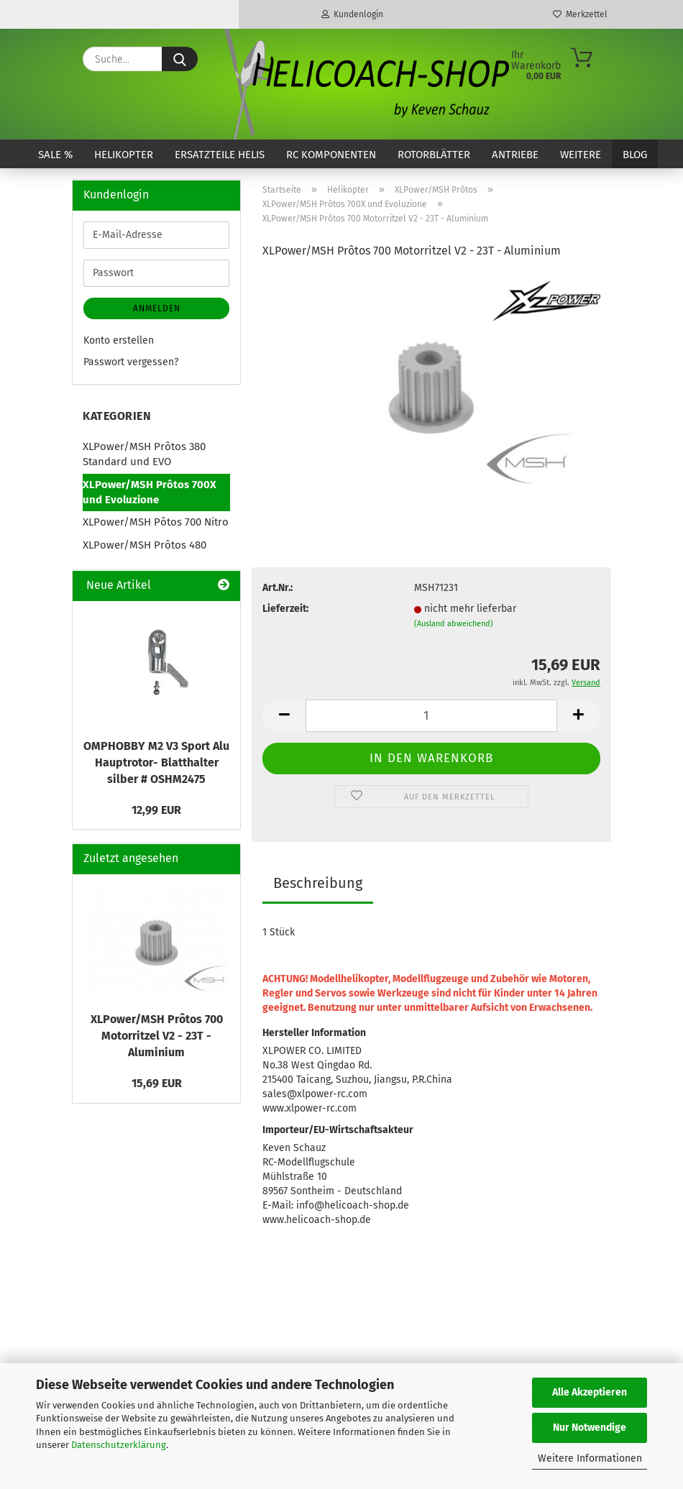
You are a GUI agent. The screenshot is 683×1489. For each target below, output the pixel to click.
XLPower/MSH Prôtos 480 (144, 545)
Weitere (580, 154)
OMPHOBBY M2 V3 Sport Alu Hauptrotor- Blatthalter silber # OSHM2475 (156, 762)
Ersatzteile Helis (220, 154)
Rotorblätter (434, 154)
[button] (284, 716)
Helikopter (123, 154)
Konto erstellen (118, 340)
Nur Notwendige (589, 1427)
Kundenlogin (352, 14)
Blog (635, 154)
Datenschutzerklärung (118, 1444)
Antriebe (515, 154)
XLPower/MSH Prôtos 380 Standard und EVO (144, 454)
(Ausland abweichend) (453, 623)
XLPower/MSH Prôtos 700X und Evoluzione (149, 492)
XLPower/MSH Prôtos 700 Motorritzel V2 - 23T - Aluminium (157, 1035)
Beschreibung (317, 883)
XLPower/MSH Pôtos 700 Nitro (156, 522)
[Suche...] (180, 59)
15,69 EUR (157, 1083)
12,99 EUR (156, 810)
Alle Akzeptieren (589, 1392)
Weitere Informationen (590, 1458)
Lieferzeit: (285, 609)
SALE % (55, 154)
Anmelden (156, 308)
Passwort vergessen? (130, 362)
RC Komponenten (331, 154)
